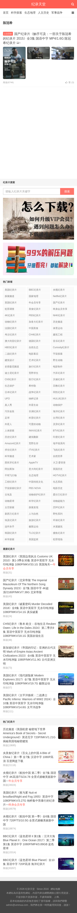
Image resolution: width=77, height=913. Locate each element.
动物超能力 (59, 501)
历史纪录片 (11, 437)
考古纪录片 (11, 334)
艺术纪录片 (35, 360)
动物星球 (9, 501)
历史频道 (58, 321)
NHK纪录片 (59, 315)
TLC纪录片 (34, 533)
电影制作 (58, 366)
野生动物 (58, 360)
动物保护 (58, 405)
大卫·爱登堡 (59, 462)
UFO (7, 398)
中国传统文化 (36, 481)
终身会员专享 (60, 309)
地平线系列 (59, 443)
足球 (7, 417)
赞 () (69, 82)
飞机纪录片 (59, 449)
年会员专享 (35, 302)
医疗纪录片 (35, 379)
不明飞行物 (11, 475)
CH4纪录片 (35, 334)
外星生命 (33, 405)
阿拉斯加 (9, 469)
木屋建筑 (58, 526)
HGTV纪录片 (60, 475)
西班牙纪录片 (12, 462)
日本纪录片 (11, 392)
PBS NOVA (35, 488)
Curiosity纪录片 (61, 347)
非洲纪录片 (35, 411)
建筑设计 (9, 360)
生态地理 (30, 12)
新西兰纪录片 (12, 513)
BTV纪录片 (59, 430)
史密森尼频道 (12, 366)
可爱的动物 (35, 424)
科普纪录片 (35, 417)
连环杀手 (9, 526)
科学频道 (9, 456)
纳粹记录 (33, 398)
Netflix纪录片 (60, 296)
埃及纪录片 (11, 520)
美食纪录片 (35, 309)
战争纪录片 (35, 392)
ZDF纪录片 (59, 507)
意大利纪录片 (36, 469)
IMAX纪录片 (35, 430)
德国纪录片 (35, 341)
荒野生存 (33, 443)
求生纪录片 (11, 449)
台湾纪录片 (59, 417)
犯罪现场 (58, 539)
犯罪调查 (9, 309)
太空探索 (9, 507)
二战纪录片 (11, 353)
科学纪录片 (35, 501)
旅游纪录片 (35, 520)
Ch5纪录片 (10, 379)
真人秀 (8, 405)
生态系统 (58, 481)
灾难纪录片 (59, 379)
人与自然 (33, 513)
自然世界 (58, 456)
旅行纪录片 (35, 366)
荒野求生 (33, 373)
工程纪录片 (11, 481)
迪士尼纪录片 (12, 373)
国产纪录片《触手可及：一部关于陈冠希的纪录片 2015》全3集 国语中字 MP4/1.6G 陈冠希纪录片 (37, 38)
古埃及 (8, 494)
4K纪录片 (10, 315)
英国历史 (58, 469)
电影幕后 (33, 353)
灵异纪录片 (59, 424)
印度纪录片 (59, 437)
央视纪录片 (59, 289)
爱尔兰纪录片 (60, 494)
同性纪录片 (59, 392)
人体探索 (9, 430)
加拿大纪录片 (36, 321)
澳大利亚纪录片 (13, 341)
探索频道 (9, 296)
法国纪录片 (11, 328)
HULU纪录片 (60, 398)
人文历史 (43, 12)
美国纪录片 (11, 289)
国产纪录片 (59, 302)
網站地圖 (55, 889)
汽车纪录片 (59, 373)
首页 (6, 12)
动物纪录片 (11, 321)
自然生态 (33, 347)
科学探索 (16, 12)
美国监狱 (33, 539)
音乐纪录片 (59, 341)
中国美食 (33, 328)
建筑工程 (58, 334)
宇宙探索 (58, 353)
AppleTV (33, 462)
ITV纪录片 (34, 449)
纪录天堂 (38, 4)
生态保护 (9, 385)
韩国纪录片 (11, 533)
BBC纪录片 (35, 289)
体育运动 (58, 328)
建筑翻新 (33, 437)
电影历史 (58, 488)
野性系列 (58, 513)
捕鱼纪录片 (59, 533)
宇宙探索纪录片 (13, 488)
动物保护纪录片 (37, 494)
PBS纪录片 (35, 315)
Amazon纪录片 (13, 443)
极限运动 (33, 526)
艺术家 (32, 456)
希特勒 (32, 385)
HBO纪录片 (11, 347)
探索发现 (33, 507)
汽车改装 (9, 411)
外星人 (8, 424)
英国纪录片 (11, 302)
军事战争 (57, 12)
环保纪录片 (59, 520)
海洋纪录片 (59, 411)
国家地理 (33, 296)
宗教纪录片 (59, 385)
